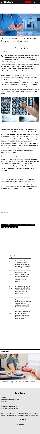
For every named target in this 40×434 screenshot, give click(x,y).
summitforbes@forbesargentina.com (12, 404)
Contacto (14, 413)
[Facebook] (15, 419)
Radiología (25, 224)
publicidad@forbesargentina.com (12, 399)
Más (22, 256)
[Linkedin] (25, 419)
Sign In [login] (35, 2)
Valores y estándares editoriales (25, 413)
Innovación (16, 224)
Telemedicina (6, 227)
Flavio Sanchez (4, 44)
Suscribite (28, 2)
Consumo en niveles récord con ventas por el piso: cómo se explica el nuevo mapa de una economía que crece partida (22, 277)
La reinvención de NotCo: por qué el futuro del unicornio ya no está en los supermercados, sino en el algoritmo (22, 315)
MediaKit (3, 413)
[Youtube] (23, 419)
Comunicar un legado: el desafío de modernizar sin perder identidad (18, 383)
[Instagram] (20, 419)
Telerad (14, 227)
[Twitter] (18, 419)
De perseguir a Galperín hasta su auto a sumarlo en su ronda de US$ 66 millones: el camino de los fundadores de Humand (23, 303)
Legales (9, 415)
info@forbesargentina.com (10, 401)
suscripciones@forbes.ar (12, 406)
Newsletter (8, 413)
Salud (32, 224)
